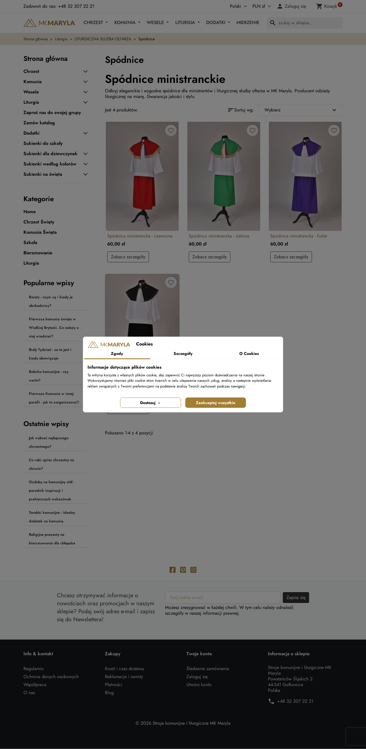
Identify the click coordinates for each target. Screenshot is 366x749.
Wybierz (301, 110)
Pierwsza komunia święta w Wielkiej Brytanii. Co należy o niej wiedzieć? (54, 327)
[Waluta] (260, 6)
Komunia (125, 22)
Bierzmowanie (37, 253)
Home (29, 212)
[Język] (232, 6)
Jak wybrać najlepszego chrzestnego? (48, 442)
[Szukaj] (305, 23)
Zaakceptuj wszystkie (215, 403)
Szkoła (30, 242)
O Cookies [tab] (249, 353)
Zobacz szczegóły (128, 256)
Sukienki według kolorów (49, 164)
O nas (29, 693)
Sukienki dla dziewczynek (50, 154)
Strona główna (45, 58)
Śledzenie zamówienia (207, 669)
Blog (109, 693)
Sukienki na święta (42, 174)
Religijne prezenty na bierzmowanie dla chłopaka (52, 539)
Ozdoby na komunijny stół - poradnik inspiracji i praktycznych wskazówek (51, 490)
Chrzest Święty (38, 222)
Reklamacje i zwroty (124, 677)
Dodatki (216, 22)
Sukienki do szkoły (43, 143)
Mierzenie (247, 22)
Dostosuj (150, 403)
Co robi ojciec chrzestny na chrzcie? (51, 464)
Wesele (156, 22)
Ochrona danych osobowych (51, 677)
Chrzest (93, 22)
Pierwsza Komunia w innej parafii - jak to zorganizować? (54, 398)
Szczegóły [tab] (183, 353)
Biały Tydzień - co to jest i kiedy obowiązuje (50, 354)
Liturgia (185, 22)
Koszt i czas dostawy (124, 669)
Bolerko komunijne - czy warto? (48, 376)
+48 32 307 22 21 (295, 701)
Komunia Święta (40, 232)
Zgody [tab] (117, 353)
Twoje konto (199, 654)
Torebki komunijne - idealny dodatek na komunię (52, 517)
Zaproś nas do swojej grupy (52, 112)
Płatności (113, 685)
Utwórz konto (199, 685)
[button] (292, 6)
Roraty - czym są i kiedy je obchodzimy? (51, 301)
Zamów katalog (39, 123)
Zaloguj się (197, 677)
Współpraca (34, 685)
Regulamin (33, 669)
